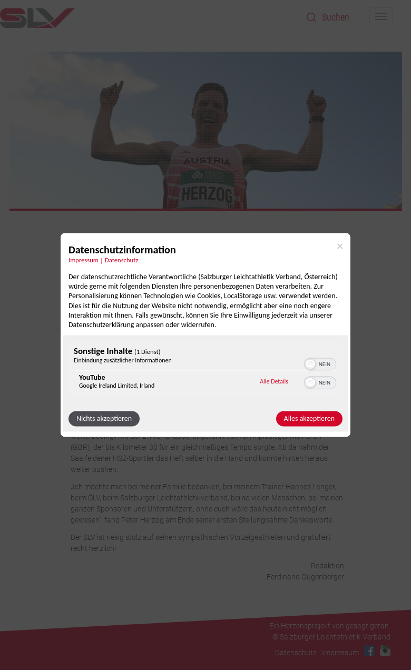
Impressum (340, 652)
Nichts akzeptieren (104, 419)
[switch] (320, 363)
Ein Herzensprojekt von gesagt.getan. (329, 626)
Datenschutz (296, 652)
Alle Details (274, 381)
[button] (310, 364)
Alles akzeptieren (309, 419)
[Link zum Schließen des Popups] (339, 246)
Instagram (385, 650)
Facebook (369, 650)
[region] (205, 370)
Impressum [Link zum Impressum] (83, 260)
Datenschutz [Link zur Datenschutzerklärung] (121, 260)
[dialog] (205, 335)
